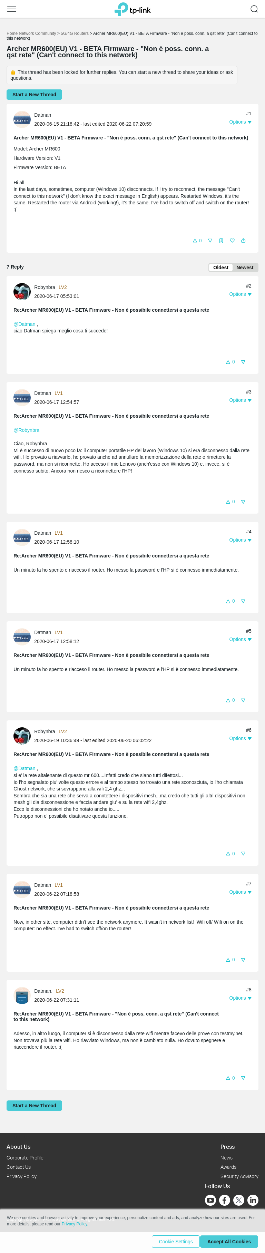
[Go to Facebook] (224, 1200)
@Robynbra (26, 431)
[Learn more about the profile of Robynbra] (23, 292)
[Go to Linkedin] (252, 1200)
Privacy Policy (22, 1176)
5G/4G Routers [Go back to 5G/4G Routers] (75, 33)
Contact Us (19, 1167)
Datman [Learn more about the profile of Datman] (42, 115)
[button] (197, 240)
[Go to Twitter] (238, 1201)
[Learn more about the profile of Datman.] (23, 996)
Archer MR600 (44, 149)
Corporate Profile (25, 1157)
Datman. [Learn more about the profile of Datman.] (43, 992)
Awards (228, 1167)
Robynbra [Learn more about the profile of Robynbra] (44, 288)
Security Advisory (239, 1176)
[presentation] (22, 119)
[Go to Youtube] (210, 1200)
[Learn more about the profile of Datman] (23, 119)
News (226, 1157)
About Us (18, 1146)
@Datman (24, 325)
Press (227, 1146)
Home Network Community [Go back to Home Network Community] (31, 33)
